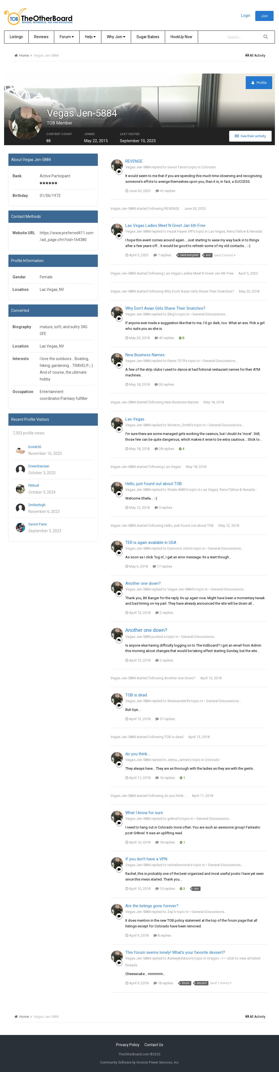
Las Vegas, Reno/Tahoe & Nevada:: (235, 232)
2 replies (164, 613)
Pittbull (33, 486)
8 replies (162, 936)
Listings (16, 37)
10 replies (165, 889)
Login (245, 15)
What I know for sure (144, 813)
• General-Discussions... (209, 315)
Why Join (116, 37)
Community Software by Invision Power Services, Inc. (139, 1062)
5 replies (163, 508)
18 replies (165, 843)
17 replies (162, 567)
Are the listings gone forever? (151, 906)
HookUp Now (181, 37)
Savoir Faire (37, 525)
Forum (67, 37)
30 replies (164, 385)
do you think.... (137, 754)
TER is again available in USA (150, 543)
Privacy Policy (128, 1045)
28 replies (164, 449)
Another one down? (143, 583)
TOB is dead (136, 695)
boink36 (34, 447)
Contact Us (153, 1045)
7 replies (162, 256)
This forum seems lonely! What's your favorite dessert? (175, 953)
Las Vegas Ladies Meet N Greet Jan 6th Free (165, 226)
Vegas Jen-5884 (123, 209)
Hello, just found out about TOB (153, 484)
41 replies (165, 191)
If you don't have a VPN (146, 859)
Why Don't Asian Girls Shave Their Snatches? (199, 292)
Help (90, 37)
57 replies (165, 720)
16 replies (165, 778)
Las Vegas (134, 420)
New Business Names (145, 355)
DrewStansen (38, 467)
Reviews (41, 37)
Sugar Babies (148, 37)
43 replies (164, 338)
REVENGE (133, 161)
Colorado (208, 168)
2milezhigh (37, 505)
